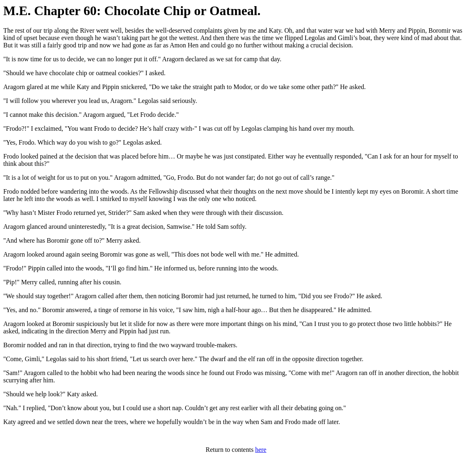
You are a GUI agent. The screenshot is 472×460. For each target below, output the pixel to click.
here (260, 449)
